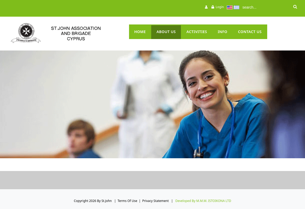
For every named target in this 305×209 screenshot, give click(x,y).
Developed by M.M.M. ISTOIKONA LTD (203, 201)
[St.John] (66, 33)
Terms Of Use (127, 201)
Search (295, 7)
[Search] (264, 7)
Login (220, 7)
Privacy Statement (155, 201)
